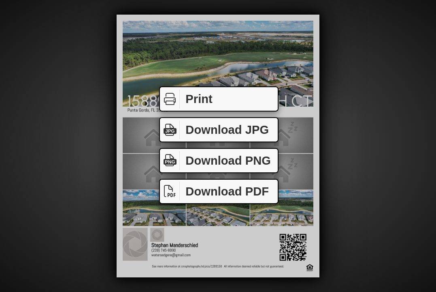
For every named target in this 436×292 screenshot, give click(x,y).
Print (186, 99)
